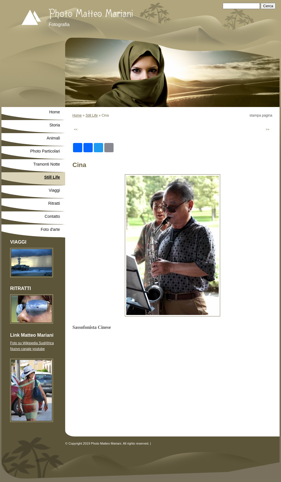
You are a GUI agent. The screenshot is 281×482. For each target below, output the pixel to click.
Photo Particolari (45, 151)
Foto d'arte (50, 229)
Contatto (52, 216)
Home (77, 115)
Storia (54, 125)
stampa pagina (260, 115)
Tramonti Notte (46, 164)
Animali (53, 138)
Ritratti (54, 203)
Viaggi (54, 190)
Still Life (91, 115)
